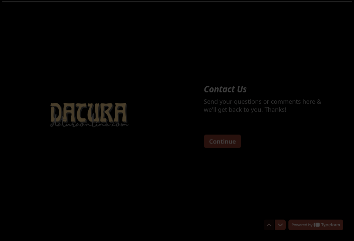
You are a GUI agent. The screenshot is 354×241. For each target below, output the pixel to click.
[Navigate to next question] (280, 225)
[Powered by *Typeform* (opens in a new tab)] (315, 225)
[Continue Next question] (222, 141)
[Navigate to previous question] (269, 225)
